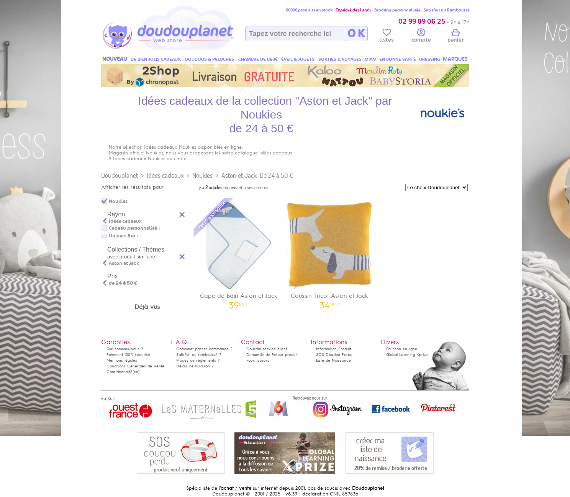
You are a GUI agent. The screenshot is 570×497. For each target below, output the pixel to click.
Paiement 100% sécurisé (128, 354)
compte (421, 36)
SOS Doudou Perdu (334, 354)
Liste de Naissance (333, 360)
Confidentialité (119, 372)
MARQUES (455, 59)
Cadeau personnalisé (133, 228)
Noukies (202, 175)
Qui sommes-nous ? (124, 349)
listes (386, 36)
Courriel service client (266, 349)
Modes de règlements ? (198, 360)
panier (455, 36)
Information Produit (333, 349)
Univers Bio (122, 236)
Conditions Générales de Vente (135, 366)
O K (356, 34)
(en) (136, 372)
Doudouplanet (119, 175)
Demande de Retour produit (272, 354)
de (123, 283)
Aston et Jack (239, 175)
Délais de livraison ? (195, 366)
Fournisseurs (257, 360)
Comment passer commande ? (204, 349)
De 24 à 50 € (276, 175)
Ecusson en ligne (401, 349)
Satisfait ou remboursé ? (198, 354)
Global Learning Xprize (407, 354)
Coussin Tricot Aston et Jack (329, 253)
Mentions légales (121, 360)
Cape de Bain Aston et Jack (238, 253)
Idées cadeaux (165, 175)
